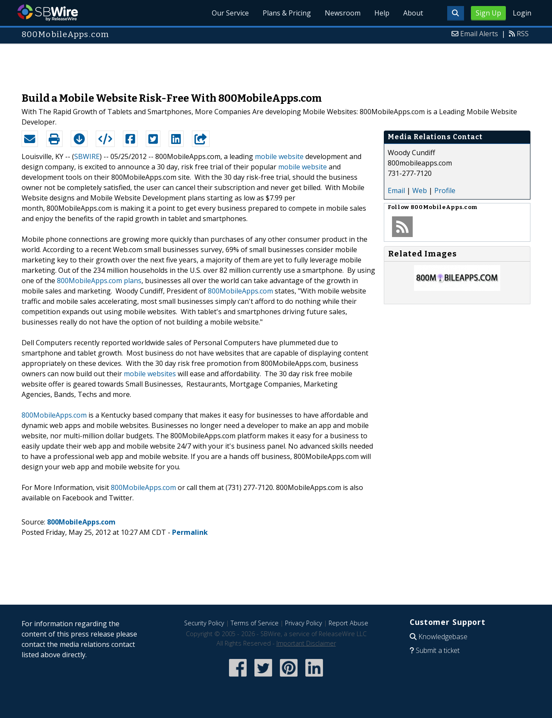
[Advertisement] (276, 63)
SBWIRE (87, 156)
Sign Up (488, 13)
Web (419, 190)
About (413, 13)
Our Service (230, 13)
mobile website (279, 156)
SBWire (47, 12)
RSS (523, 33)
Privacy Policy (303, 623)
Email (396, 190)
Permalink (190, 532)
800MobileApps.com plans (99, 280)
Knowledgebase (442, 636)
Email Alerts (479, 33)
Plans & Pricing (287, 13)
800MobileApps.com (240, 291)
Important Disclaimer (306, 643)
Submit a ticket (438, 650)
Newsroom (343, 13)
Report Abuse (348, 623)
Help (381, 13)
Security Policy (204, 623)
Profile (444, 190)
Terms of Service (255, 623)
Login (522, 13)
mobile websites (150, 373)
